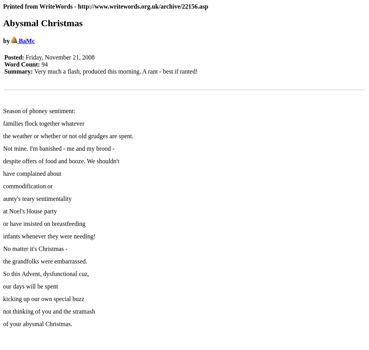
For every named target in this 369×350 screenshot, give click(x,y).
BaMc (23, 41)
